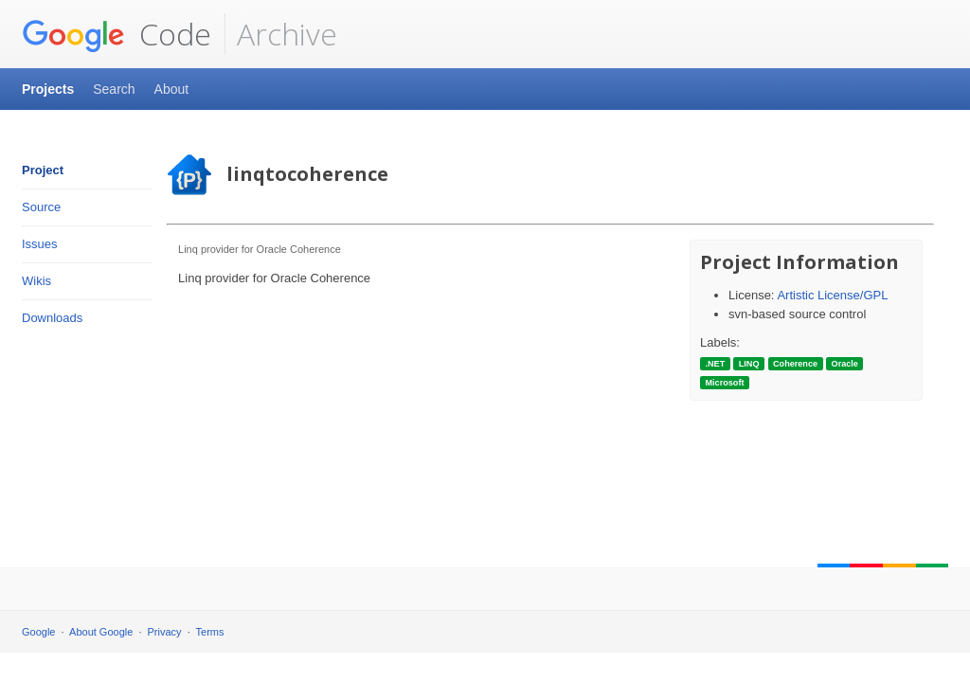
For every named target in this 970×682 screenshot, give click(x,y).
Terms (210, 631)
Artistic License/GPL (832, 295)
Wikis (36, 281)
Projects (48, 89)
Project (42, 170)
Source (41, 207)
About (171, 89)
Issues (40, 244)
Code (116, 34)
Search (114, 89)
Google (38, 631)
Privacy (165, 631)
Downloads (52, 318)
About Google (101, 631)
